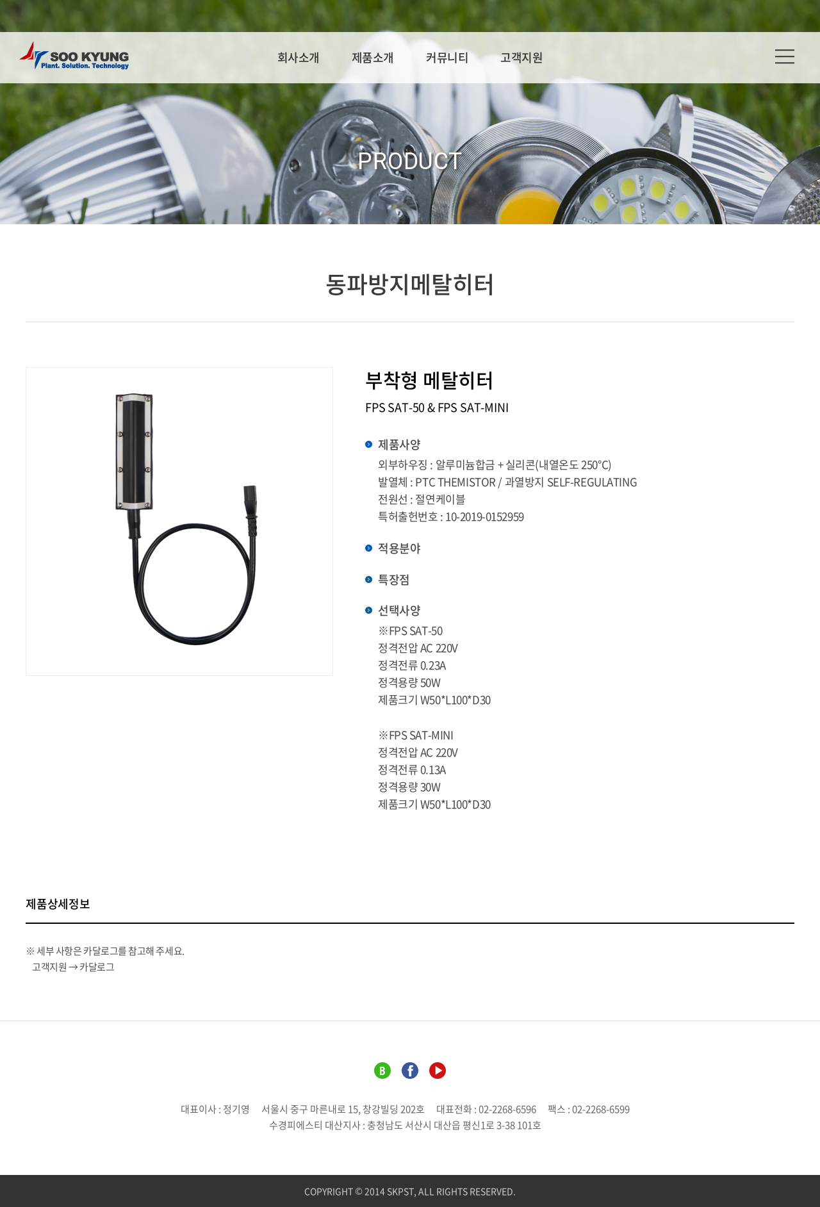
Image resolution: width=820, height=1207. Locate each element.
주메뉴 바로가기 (0, 0)
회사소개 (298, 57)
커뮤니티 (447, 57)
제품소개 (373, 57)
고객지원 (521, 57)
